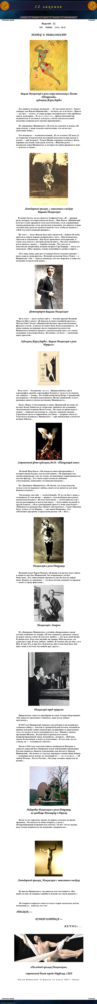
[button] (45, 17)
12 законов (48, 7)
